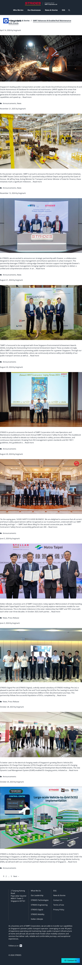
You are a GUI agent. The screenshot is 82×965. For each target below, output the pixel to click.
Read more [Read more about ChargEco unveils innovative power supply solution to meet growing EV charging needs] (73, 770)
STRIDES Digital (37, 909)
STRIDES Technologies (40, 900)
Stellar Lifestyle (37, 919)
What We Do (36, 891)
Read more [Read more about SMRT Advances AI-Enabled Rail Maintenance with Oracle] (27, 97)
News (19, 103)
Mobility (41, 914)
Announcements (9, 103)
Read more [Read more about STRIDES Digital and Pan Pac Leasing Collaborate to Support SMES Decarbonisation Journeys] (61, 695)
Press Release (13, 618)
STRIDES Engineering (39, 905)
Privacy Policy (58, 909)
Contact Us (57, 900)
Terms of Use (58, 905)
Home (11, 20)
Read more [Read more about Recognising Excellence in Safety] (52, 527)
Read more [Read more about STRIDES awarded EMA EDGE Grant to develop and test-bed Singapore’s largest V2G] (72, 862)
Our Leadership (37, 895)
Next (16, 876)
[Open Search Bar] (69, 10)
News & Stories (23, 20)
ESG (54, 891)
